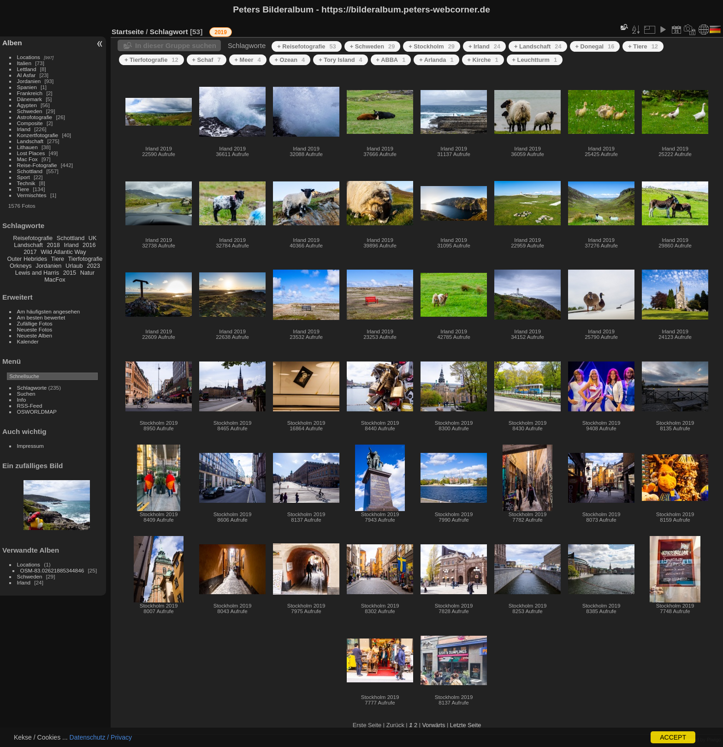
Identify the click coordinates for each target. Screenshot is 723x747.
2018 (53, 244)
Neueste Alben (35, 335)
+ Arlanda (436, 59)
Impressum (30, 446)
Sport (23, 177)
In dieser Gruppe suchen (175, 45)
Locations (28, 57)
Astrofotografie (35, 117)
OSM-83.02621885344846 (52, 570)
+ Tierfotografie (151, 59)
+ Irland (484, 46)
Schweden (29, 111)
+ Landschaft (538, 46)
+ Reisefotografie (306, 46)
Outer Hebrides (27, 258)
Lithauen (27, 147)
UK (93, 238)
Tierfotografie (85, 258)
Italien (24, 63)
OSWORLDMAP (37, 412)
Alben (12, 43)
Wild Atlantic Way (63, 251)
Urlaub (74, 265)
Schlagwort (169, 32)
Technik (26, 183)
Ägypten (27, 105)
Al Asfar (26, 75)
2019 (220, 32)
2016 (89, 244)
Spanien (27, 87)
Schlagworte (32, 388)
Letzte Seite (465, 725)
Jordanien (29, 81)
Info (21, 400)
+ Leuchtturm (534, 59)
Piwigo (714, 739)
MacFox (54, 279)
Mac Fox (27, 159)
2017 (30, 251)
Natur (87, 272)
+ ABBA (391, 59)
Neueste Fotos (35, 329)
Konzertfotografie (38, 135)
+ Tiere (643, 46)
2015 (69, 272)
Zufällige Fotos (35, 323)
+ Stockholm (432, 46)
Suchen (26, 394)
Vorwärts (433, 725)
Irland (23, 129)
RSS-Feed (29, 406)
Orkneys (21, 265)
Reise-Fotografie (37, 165)
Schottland (30, 171)
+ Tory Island (340, 59)
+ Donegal (595, 46)
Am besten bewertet (41, 317)
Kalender (28, 341)
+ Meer (248, 59)
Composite (30, 123)
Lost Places (31, 153)
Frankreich (30, 93)
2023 (93, 265)
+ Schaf (206, 59)
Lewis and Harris (37, 272)
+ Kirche (483, 59)
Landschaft (30, 141)
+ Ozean (290, 59)
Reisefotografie (33, 238)
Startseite (128, 32)
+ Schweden (372, 46)
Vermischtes (32, 195)
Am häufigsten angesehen (48, 311)
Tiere (23, 189)
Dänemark (29, 99)
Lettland (26, 69)
